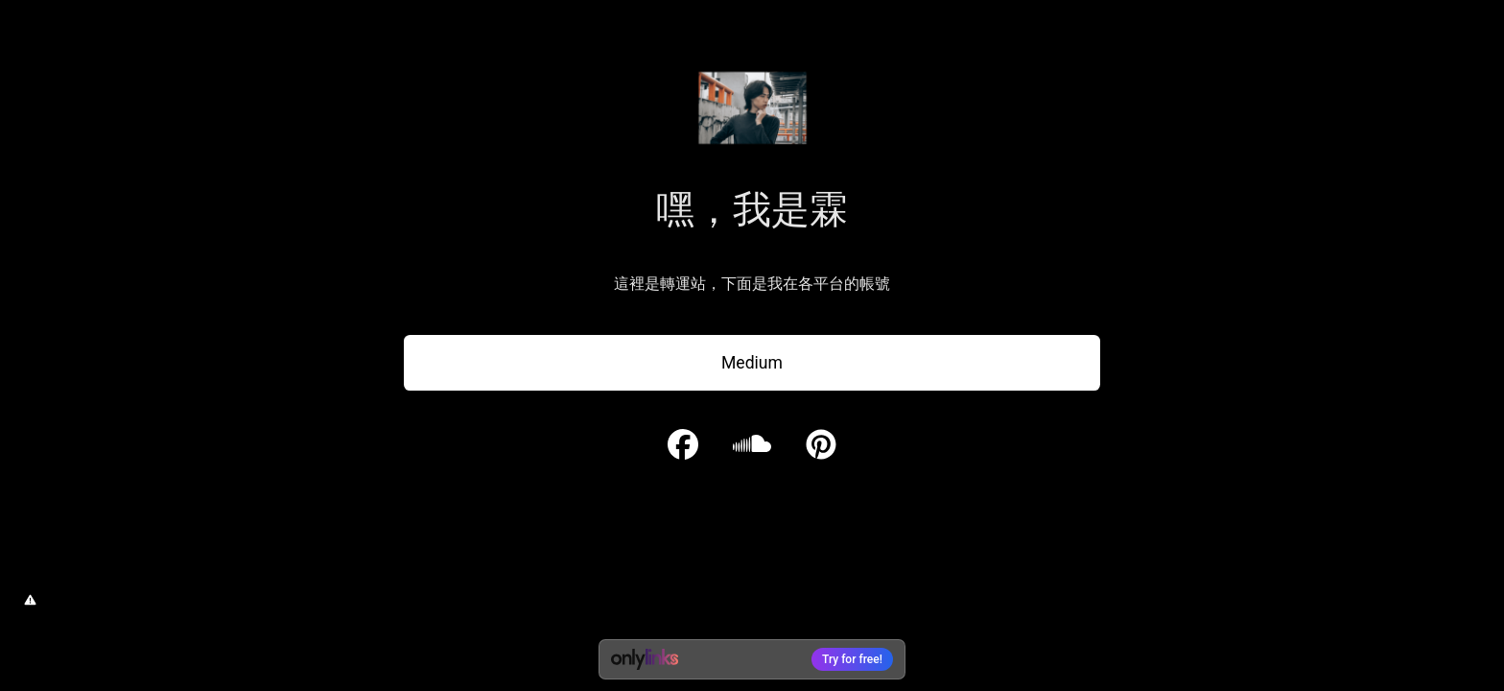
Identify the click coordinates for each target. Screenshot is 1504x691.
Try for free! (852, 659)
